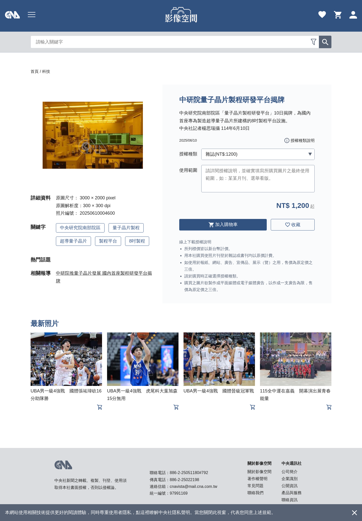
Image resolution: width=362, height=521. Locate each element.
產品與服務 (292, 493)
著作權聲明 (257, 479)
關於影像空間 (259, 472)
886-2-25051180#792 (189, 473)
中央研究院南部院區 (80, 227)
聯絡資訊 (290, 500)
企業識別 (290, 479)
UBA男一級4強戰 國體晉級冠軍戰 (219, 390)
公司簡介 (290, 472)
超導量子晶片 (73, 241)
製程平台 (108, 241)
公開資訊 (290, 486)
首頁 (35, 71)
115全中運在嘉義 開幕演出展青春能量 (295, 394)
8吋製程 (137, 241)
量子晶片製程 (126, 227)
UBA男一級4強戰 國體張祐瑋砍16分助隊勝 (66, 394)
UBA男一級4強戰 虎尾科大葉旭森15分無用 (142, 394)
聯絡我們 (255, 493)
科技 (46, 71)
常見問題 (255, 486)
